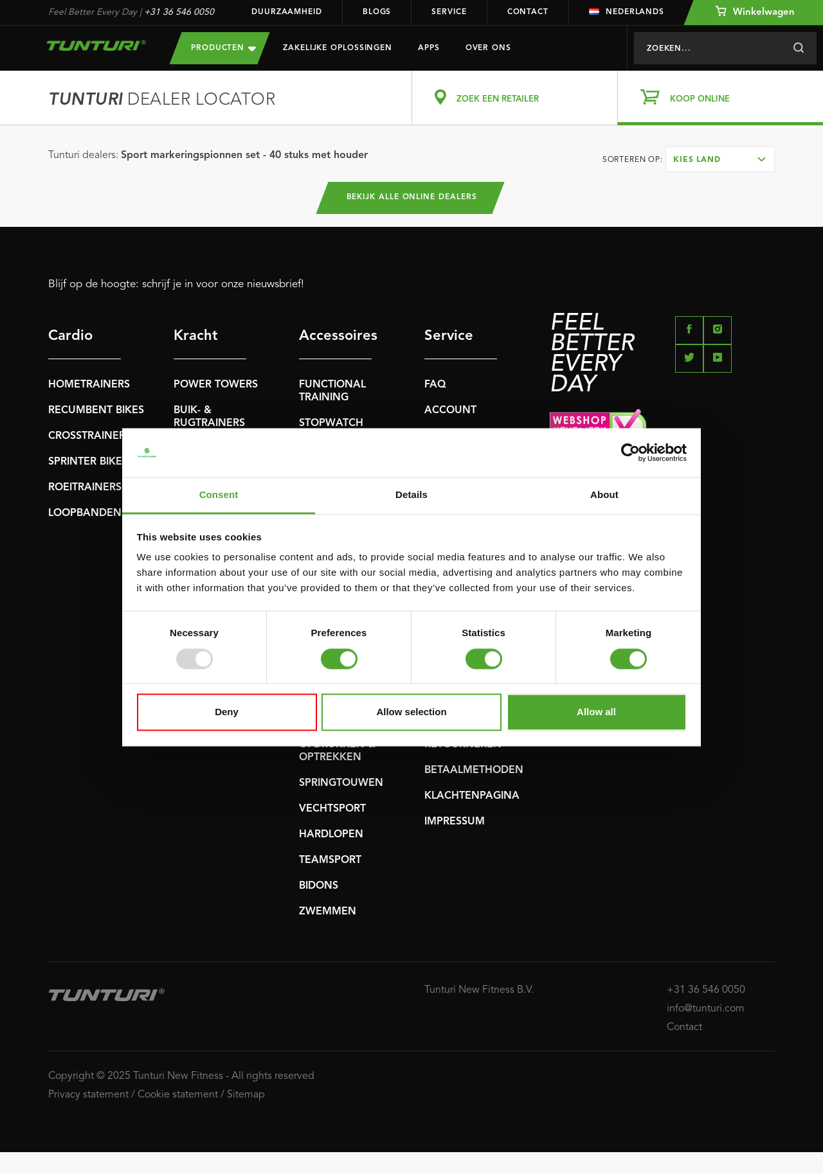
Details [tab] (411, 495)
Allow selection (411, 712)
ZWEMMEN (327, 912)
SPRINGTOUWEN (341, 784)
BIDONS (318, 887)
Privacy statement (88, 1095)
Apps (429, 48)
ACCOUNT (450, 411)
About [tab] (604, 495)
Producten (223, 48)
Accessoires (335, 337)
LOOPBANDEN (85, 514)
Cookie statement (178, 1095)
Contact (527, 12)
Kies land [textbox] (697, 160)
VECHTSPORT (332, 810)
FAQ (435, 385)
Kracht (196, 337)
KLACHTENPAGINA (472, 797)
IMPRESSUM (454, 822)
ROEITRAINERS (85, 488)
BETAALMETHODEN (473, 771)
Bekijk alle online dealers (412, 198)
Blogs (377, 12)
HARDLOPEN (331, 835)
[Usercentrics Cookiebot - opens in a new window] (630, 452)
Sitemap (246, 1095)
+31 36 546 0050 (179, 12)
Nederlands (626, 12)
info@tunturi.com (706, 1009)
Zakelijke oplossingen (337, 48)
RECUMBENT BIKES (96, 411)
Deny (227, 712)
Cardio (70, 337)
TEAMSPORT (330, 861)
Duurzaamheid (286, 12)
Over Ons (488, 48)
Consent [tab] (219, 495)
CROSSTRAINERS (89, 437)
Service (448, 12)
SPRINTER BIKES (88, 463)
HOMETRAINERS (89, 385)
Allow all (596, 712)
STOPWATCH (331, 424)
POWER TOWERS (216, 385)
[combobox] (720, 159)
